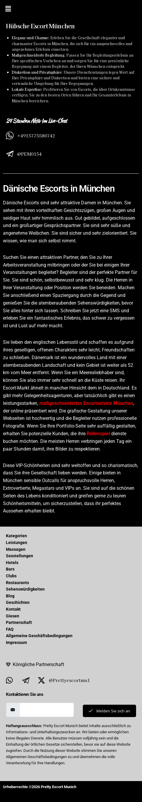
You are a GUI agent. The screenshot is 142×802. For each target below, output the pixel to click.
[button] (8, 8)
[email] (46, 710)
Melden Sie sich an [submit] (109, 711)
